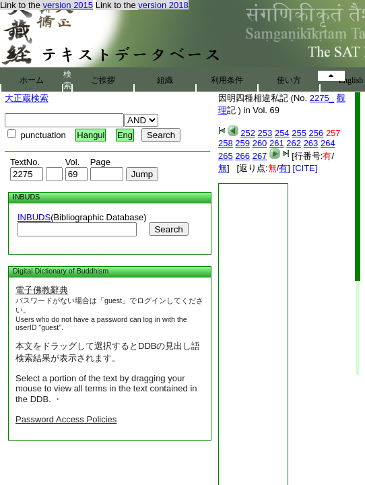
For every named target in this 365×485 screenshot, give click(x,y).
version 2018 (163, 5)
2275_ (322, 98)
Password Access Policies (66, 419)
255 (299, 133)
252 (247, 133)
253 (265, 133)
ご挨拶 (103, 80)
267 (260, 156)
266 (242, 156)
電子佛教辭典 (41, 290)
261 (276, 143)
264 (328, 143)
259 (242, 143)
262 (293, 143)
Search (168, 229)
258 (225, 143)
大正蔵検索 (26, 98)
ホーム (32, 80)
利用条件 (227, 80)
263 (311, 143)
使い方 (289, 80)
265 (225, 156)
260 (260, 143)
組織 (165, 80)
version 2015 (68, 5)
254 (282, 133)
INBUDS (34, 217)
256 (316, 133)
